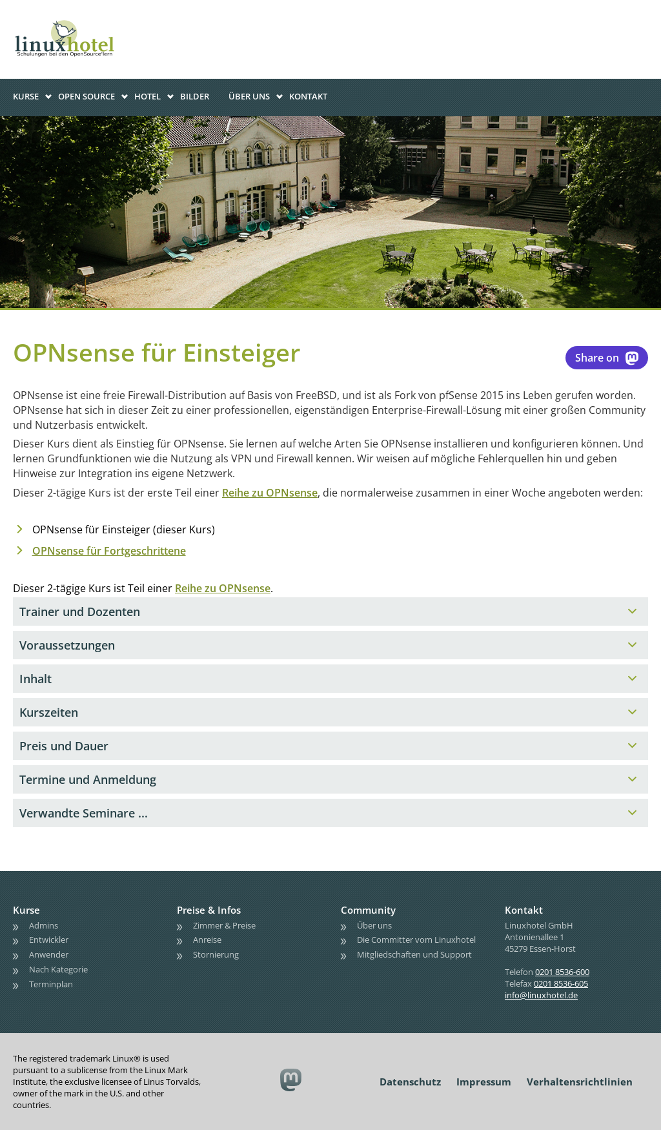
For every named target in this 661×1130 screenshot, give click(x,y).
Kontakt (308, 96)
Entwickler (48, 939)
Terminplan (51, 984)
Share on (606, 357)
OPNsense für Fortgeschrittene (109, 551)
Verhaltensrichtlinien (580, 1081)
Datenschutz (410, 1081)
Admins (43, 925)
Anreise (207, 939)
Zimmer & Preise (224, 925)
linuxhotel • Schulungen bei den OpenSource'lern (77, 20)
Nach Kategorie (58, 969)
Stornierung (216, 954)
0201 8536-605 (561, 983)
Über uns (249, 96)
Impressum (483, 1081)
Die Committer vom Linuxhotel (416, 939)
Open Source (86, 96)
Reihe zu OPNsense (270, 493)
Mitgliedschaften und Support (414, 954)
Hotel (147, 96)
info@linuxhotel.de (541, 995)
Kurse (26, 96)
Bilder (194, 96)
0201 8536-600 (562, 972)
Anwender (48, 954)
